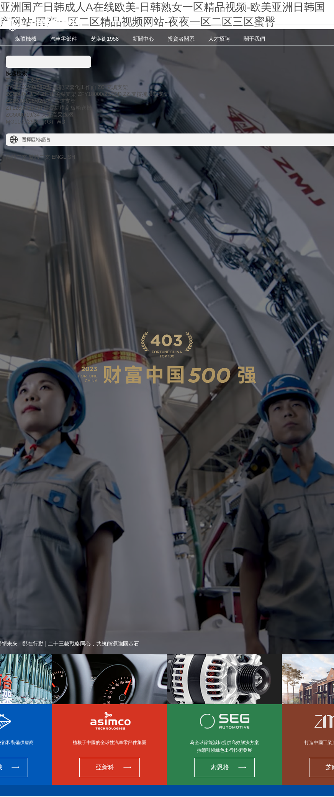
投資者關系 (181, 39)
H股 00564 (56, 16)
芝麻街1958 (105, 39)
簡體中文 (16, 157)
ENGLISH (63, 157)
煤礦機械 (25, 39)
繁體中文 (39, 157)
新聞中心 (143, 39)
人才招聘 (219, 39)
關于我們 (254, 39)
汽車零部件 (63, 39)
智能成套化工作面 (74, 87)
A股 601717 (27, 16)
